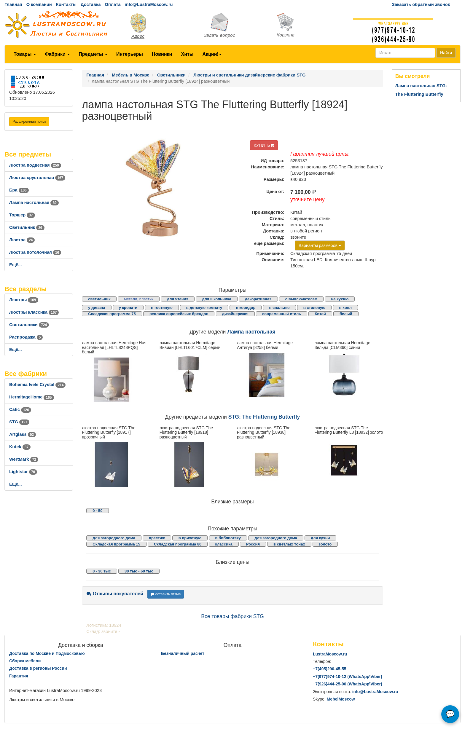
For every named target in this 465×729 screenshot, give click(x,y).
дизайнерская (235, 314)
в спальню (279, 307)
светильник (99, 299)
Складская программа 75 (112, 314)
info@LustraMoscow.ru (149, 4)
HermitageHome (31, 397)
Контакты (66, 4)
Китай (320, 314)
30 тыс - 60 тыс (139, 571)
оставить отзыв (166, 594)
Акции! (211, 54)
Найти (446, 52)
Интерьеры (129, 54)
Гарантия (18, 676)
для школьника (216, 299)
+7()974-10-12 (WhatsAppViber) (347, 676)
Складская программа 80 (177, 544)
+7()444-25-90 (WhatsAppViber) (347, 684)
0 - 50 (97, 510)
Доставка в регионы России (38, 668)
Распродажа (26, 337)
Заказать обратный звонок (421, 4)
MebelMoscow (341, 699)
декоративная (258, 299)
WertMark (23, 459)
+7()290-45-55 (329, 668)
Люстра (22, 239)
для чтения (177, 299)
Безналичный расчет (182, 653)
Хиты (187, 54)
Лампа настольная (34, 202)
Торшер (22, 215)
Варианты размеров (320, 245)
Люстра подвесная (35, 165)
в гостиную (161, 307)
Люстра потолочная (35, 252)
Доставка (91, 4)
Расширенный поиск (29, 121)
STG (19, 421)
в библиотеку (228, 538)
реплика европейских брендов (178, 314)
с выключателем (301, 299)
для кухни (320, 538)
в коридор (245, 307)
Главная (13, 4)
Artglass (22, 434)
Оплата (112, 4)
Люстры (23, 299)
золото (325, 544)
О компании (39, 4)
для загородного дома (114, 538)
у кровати (128, 307)
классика (223, 544)
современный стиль (281, 314)
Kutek (20, 446)
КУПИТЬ (264, 145)
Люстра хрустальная (37, 177)
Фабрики (57, 54)
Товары (25, 54)
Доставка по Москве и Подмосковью (47, 653)
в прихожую (190, 538)
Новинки (162, 54)
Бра (19, 190)
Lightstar (23, 471)
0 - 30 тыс (102, 571)
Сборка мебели (25, 660)
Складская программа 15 (116, 544)
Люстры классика (34, 312)
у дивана (96, 307)
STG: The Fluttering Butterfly (264, 417)
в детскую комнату (204, 307)
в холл (345, 307)
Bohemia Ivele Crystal (37, 384)
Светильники (29, 324)
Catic (20, 409)
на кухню (339, 299)
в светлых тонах (289, 544)
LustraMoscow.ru (330, 654)
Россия (253, 544)
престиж (157, 538)
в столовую (314, 307)
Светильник (26, 227)
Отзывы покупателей (115, 593)
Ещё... (15, 264)
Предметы (93, 54)
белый (346, 314)
